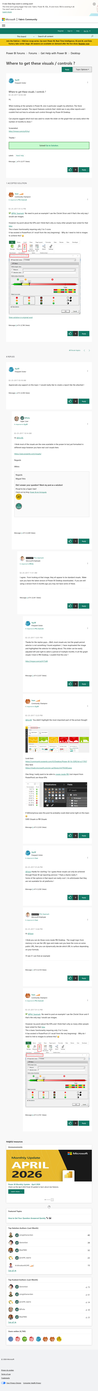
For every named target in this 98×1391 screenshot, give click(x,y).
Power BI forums (15, 53)
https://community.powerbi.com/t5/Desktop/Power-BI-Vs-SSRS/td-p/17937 (56, 761)
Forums (33, 53)
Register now (83, 43)
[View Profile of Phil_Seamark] (39, 557)
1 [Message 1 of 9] (16, 161)
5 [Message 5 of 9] (32, 675)
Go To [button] (86, 31)
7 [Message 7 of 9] (32, 970)
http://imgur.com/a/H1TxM (36, 661)
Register (61, 31)
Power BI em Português (38, 492)
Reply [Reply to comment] (84, 334)
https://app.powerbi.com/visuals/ (27, 454)
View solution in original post (21, 317)
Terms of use (6, 1374)
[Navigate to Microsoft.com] (8, 19)
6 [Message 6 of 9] (32, 827)
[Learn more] (16, 1191)
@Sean (28, 871)
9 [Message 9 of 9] (32, 889)
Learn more (7, 12)
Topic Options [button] (81, 69)
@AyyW (20, 438)
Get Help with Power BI (54, 53)
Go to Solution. (52, 145)
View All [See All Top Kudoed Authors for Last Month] (12, 1322)
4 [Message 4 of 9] (27, 597)
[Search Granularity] (26, 36)
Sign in (70, 31)
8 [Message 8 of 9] (16, 325)
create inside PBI (62, 774)
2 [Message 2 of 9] (16, 393)
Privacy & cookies (7, 1370)
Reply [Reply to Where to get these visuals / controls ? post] (84, 170)
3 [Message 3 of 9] (21, 533)
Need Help (20, 155)
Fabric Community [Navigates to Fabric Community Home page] (28, 19)
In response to (18, 200)
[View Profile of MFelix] (27, 418)
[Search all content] (66, 36)
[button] (67, 69)
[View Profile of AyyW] (17, 80)
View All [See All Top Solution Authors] (12, 1270)
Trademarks (5, 1378)
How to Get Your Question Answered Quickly (27, 1218)
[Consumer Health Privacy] (32, 1383)
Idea (10, 226)
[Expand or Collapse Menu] (3, 25)
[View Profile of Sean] (17, 193)
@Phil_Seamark (17, 213)
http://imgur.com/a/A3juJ (19, 131)
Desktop (75, 53)
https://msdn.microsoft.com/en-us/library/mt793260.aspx (48, 768)
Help (77, 31)
